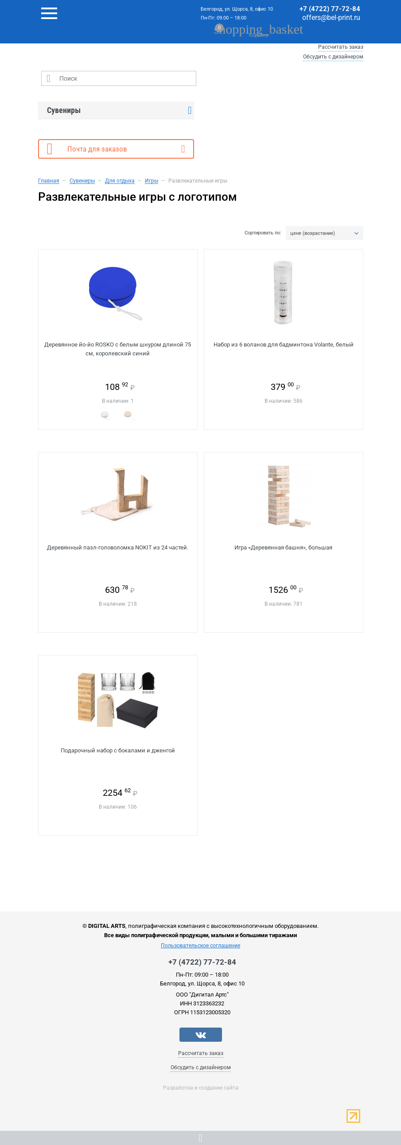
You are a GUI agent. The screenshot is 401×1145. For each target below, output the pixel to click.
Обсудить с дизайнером (333, 57)
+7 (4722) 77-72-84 (330, 9)
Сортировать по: (263, 233)
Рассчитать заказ (340, 47)
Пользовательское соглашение (200, 945)
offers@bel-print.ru (331, 17)
